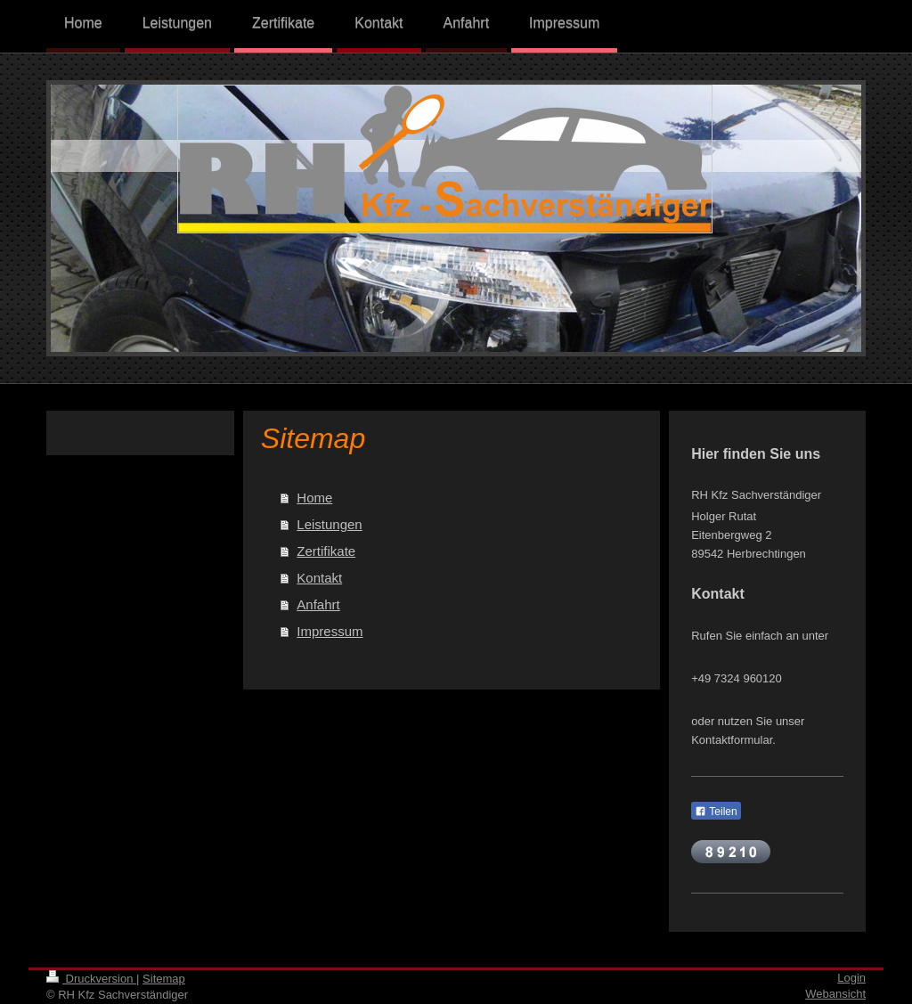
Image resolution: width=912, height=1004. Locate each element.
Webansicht (835, 993)
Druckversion (91, 978)
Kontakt (319, 577)
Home (314, 497)
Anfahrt (318, 604)
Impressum (329, 631)
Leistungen (329, 524)
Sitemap (163, 978)
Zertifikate (326, 551)
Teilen (716, 811)
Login (851, 977)
